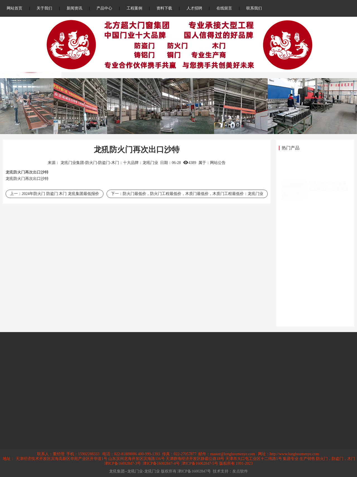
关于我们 (44, 8)
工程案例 (134, 8)
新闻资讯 (74, 8)
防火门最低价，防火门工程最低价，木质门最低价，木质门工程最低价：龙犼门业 (193, 194)
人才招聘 (194, 8)
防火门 (19, 179)
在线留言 (224, 8)
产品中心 (104, 8)
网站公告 (218, 163)
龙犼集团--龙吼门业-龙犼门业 (134, 471)
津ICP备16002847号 (194, 471)
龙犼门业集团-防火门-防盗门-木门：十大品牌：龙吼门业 (109, 163)
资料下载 (164, 8)
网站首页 (14, 8)
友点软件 (240, 471)
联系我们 (254, 8)
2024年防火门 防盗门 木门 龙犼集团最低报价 (60, 194)
